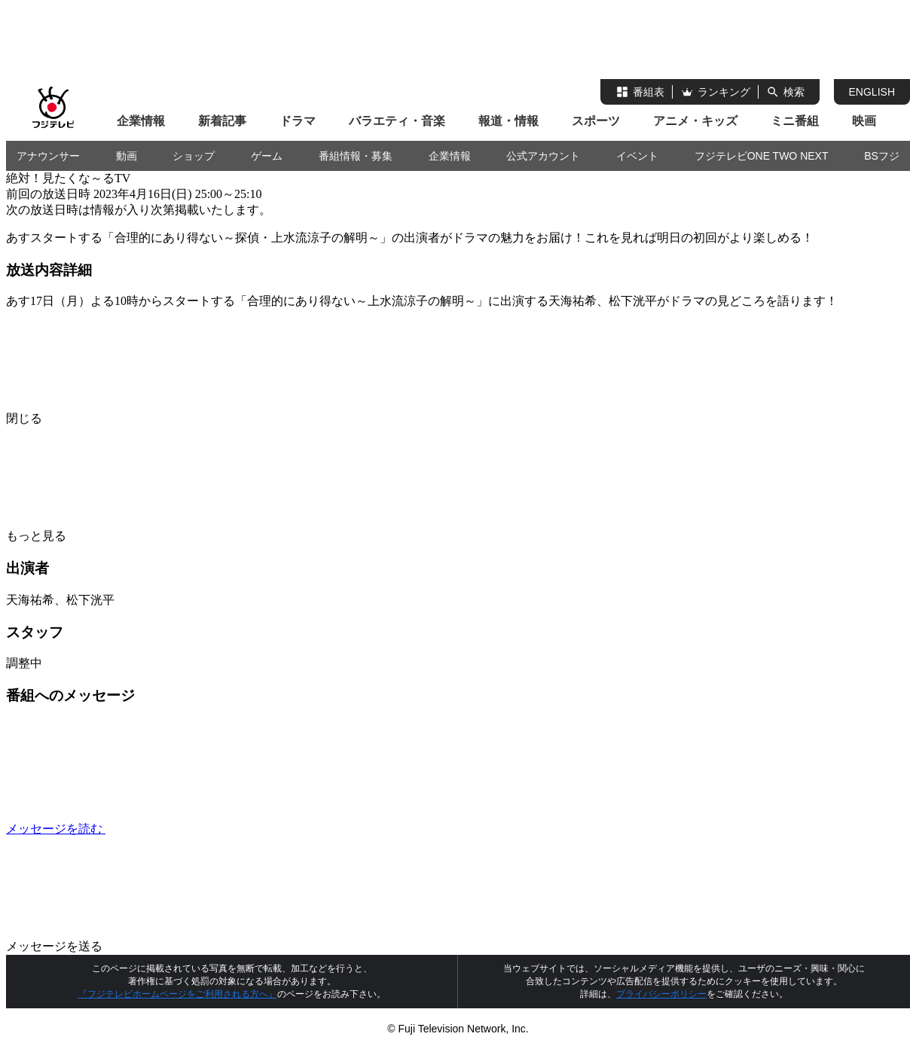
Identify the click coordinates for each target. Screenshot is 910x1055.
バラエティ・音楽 (397, 120)
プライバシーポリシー (661, 994)
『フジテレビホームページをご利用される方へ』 (177, 994)
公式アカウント (543, 156)
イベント (637, 156)
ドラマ (297, 120)
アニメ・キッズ (695, 120)
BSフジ (881, 156)
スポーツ (596, 120)
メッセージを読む (168, 828)
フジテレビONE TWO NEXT (762, 156)
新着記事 (222, 120)
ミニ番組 (795, 120)
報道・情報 (508, 120)
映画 (864, 120)
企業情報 (141, 120)
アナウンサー (48, 156)
